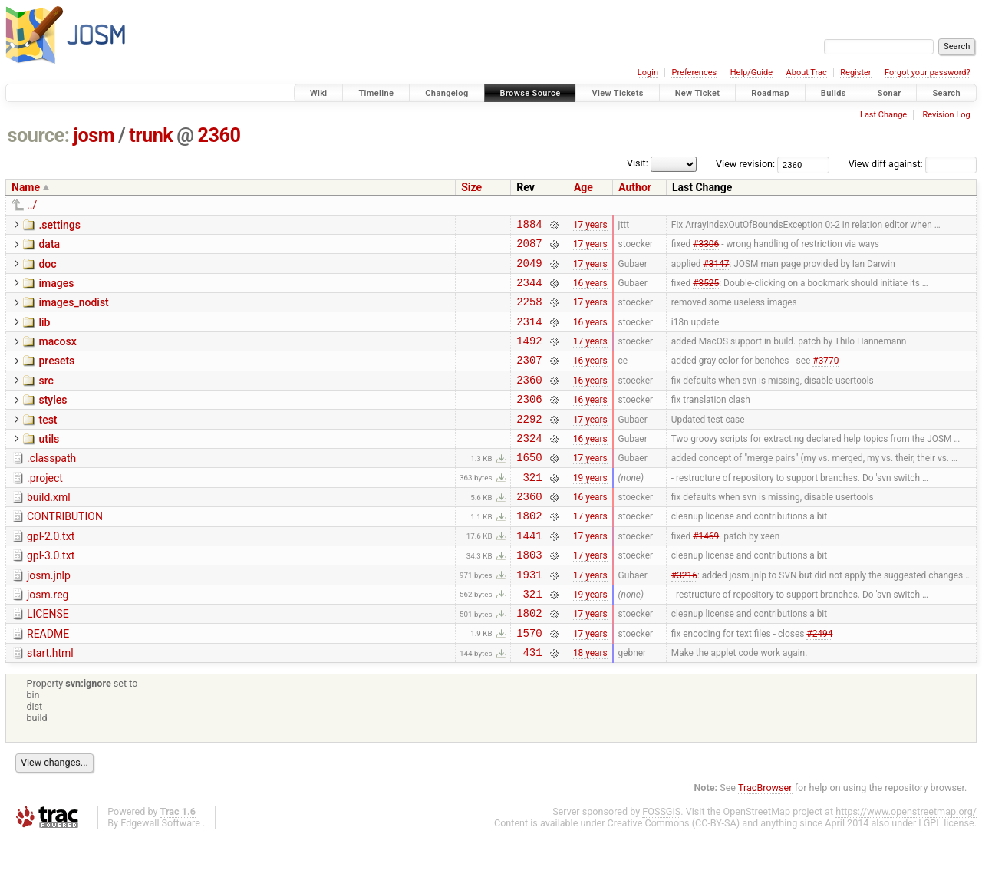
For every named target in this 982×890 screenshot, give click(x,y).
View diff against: (913, 164)
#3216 (684, 617)
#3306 (706, 247)
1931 (529, 618)
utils (48, 464)
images (56, 290)
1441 (529, 574)
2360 (219, 135)
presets (56, 377)
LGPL (929, 876)
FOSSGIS (661, 864)
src (45, 399)
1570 (529, 683)
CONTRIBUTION (65, 551)
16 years (590, 290)
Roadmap (770, 93)
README (48, 682)
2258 (529, 312)
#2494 (819, 682)
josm (93, 135)
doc (47, 268)
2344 (529, 291)
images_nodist (73, 311)
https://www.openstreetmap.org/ (906, 864)
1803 (529, 595)
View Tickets (617, 93)
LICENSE (48, 660)
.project (45, 508)
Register (855, 72)
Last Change (883, 115)
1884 (529, 226)
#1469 (706, 574)
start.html (50, 703)
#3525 (706, 290)
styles (52, 420)
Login (648, 72)
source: (39, 135)
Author (634, 187)
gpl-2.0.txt (50, 573)
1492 (529, 356)
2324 (529, 465)
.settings (59, 225)
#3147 (716, 269)
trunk (151, 135)
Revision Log (946, 115)
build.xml (49, 529)
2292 (529, 444)
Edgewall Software (160, 876)
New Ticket (697, 93)
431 (532, 704)
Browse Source (530, 93)
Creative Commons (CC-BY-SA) (674, 876)
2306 (529, 421)
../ (32, 205)
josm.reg (47, 638)
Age (583, 187)
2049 (529, 269)
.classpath (51, 486)
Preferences (694, 72)
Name (26, 187)
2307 (529, 378)
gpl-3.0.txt (50, 594)
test (47, 443)
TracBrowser (765, 840)
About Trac (806, 72)
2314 (529, 335)
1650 (529, 487)
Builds (833, 93)
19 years (590, 508)
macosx (57, 355)
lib (44, 334)
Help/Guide (751, 72)
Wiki (319, 93)
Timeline (376, 93)
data (49, 246)
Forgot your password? (927, 72)
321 (532, 509)
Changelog (446, 93)
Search (946, 93)
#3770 (825, 378)
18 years (590, 705)
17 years (590, 225)
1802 (529, 552)
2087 (529, 247)
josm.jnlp (49, 617)
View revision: (745, 164)
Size (471, 187)
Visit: (637, 163)
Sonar (889, 93)
